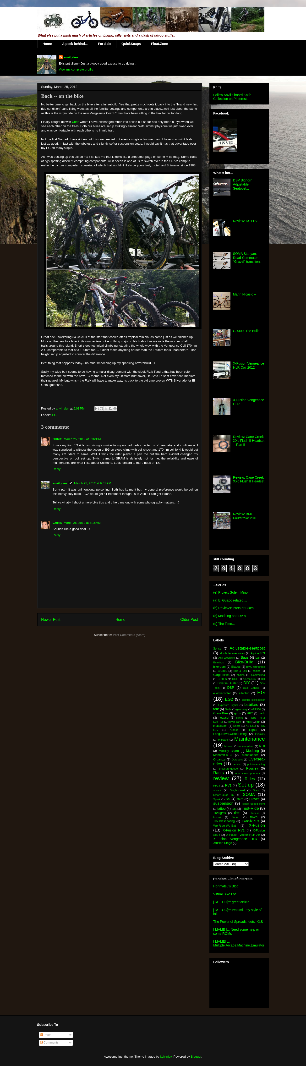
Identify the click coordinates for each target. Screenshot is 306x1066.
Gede (228, 709)
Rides (250, 778)
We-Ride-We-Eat (224, 825)
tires (237, 813)
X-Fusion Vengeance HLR (235, 839)
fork (216, 709)
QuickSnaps (131, 44)
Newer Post (50, 620)
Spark (216, 799)
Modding (252, 751)
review (221, 778)
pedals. (237, 764)
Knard (236, 725)
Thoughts (219, 813)
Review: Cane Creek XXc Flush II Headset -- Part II (249, 441)
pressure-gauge (228, 768)
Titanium (254, 813)
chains (240, 674)
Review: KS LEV (245, 221)
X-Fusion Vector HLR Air (243, 834)
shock (217, 790)
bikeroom (219, 666)
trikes (253, 817)
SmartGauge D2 (224, 794)
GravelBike (220, 713)
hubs (248, 721)
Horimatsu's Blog (225, 886)
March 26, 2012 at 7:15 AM (82, 523)
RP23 (216, 785)
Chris (75, 122)
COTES (222, 679)
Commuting (258, 674)
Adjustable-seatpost (247, 648)
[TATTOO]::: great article (231, 902)
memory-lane (246, 746)
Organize (219, 759)
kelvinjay (166, 1056)
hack (261, 713)
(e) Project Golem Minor (231, 592)
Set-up (246, 785)
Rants (218, 773)
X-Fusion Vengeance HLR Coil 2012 (248, 365)
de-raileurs (249, 679)
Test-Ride (250, 808)
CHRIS (57, 439)
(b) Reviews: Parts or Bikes (233, 608)
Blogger (196, 1056)
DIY (246, 683)
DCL (234, 679)
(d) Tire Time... (224, 624)
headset (224, 717)
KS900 (234, 729)
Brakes (222, 670)
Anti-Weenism (226, 657)
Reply (56, 469)
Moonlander (250, 755)
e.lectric (244, 693)
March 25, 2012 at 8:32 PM (82, 439)
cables (256, 670)
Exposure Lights (228, 705)
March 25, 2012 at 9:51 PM (92, 483)
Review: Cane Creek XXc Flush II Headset (249, 479)
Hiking (240, 717)
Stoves (254, 799)
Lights (253, 730)
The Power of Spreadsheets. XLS (238, 922)
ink (258, 721)
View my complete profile (76, 69)
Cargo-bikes (221, 675)
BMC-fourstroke (255, 666)
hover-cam (234, 721)
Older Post (189, 620)
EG (54, 415)
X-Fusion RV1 (234, 830)
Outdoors (237, 759)
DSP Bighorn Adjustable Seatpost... (242, 184)
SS (228, 799)
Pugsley (252, 768)
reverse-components (247, 773)
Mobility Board (229, 751)
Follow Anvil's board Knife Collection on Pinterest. (232, 97)
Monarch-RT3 (222, 755)
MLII (262, 746)
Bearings (218, 662)
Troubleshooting (224, 821)
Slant (256, 790)
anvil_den (71, 57)
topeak (217, 817)
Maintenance (249, 739)
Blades (235, 666)
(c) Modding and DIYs (229, 616)
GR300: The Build (246, 331)
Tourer (236, 817)
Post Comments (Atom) (129, 635)
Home (47, 44)
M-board (223, 739)
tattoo (221, 808)
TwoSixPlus (250, 821)
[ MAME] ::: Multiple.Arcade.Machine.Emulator (238, 943)
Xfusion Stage (222, 843)
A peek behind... (75, 44)
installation (220, 725)
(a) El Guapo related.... (230, 600)
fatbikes (251, 704)
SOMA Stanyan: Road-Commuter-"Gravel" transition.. (247, 258)
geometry (242, 709)
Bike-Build (244, 662)
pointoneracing (256, 764)
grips (237, 713)
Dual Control (251, 687)
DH (263, 679)
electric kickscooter (253, 699)
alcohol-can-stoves (232, 653)
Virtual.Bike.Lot (224, 894)
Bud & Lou (240, 670)
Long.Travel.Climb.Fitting (230, 734)
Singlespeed (237, 790)
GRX (250, 713)
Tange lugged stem (253, 803)
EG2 (229, 699)
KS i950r (251, 725)
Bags (244, 657)
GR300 (256, 709)
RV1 (228, 785)
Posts (45, 1035)
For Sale (104, 44)
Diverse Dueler (228, 683)
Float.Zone (159, 44)
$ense (217, 648)
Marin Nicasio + (244, 294)
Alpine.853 (258, 653)
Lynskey (260, 734)
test (234, 808)
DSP (230, 687)
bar (258, 657)
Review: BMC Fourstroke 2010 (245, 516)
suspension (223, 803)
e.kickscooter (222, 693)
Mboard (229, 746)
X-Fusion (257, 825)
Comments (49, 1042)
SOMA (249, 794)
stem (240, 799)
